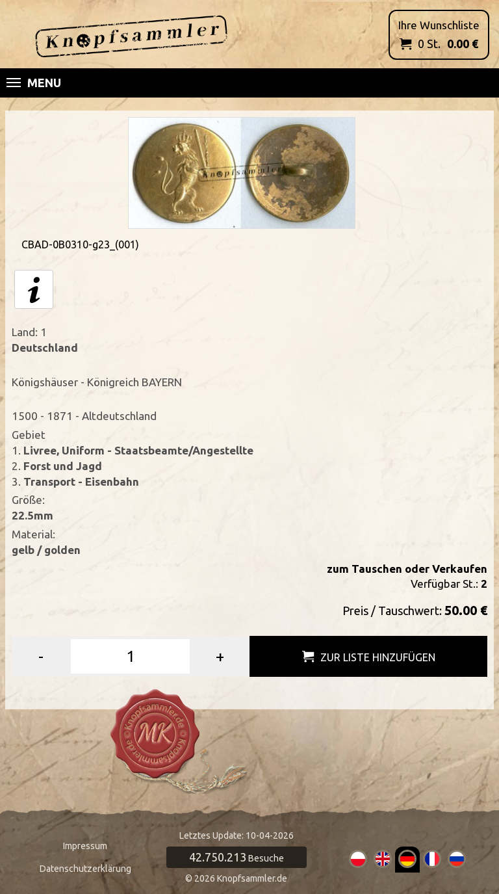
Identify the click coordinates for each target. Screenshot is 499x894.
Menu (33, 82)
